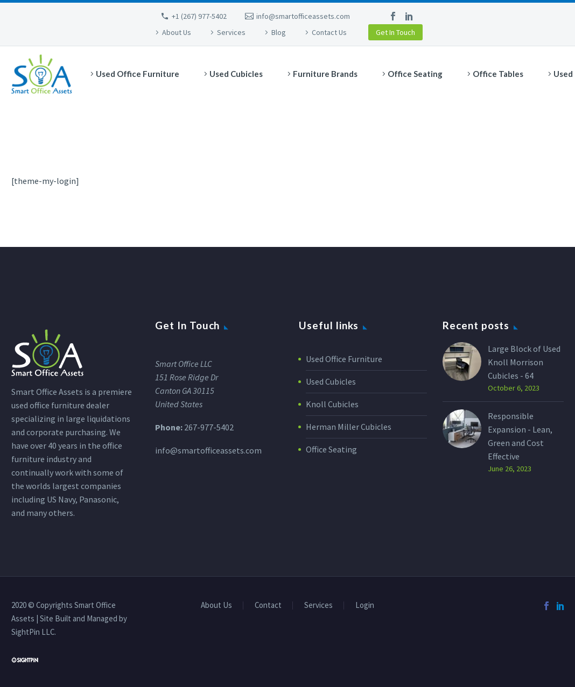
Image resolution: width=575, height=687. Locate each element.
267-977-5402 (209, 427)
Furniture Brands (325, 74)
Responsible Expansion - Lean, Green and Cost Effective (520, 436)
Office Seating (415, 74)
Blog (278, 32)
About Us (176, 32)
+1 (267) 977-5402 (199, 16)
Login (364, 605)
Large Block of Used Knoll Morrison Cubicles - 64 (524, 362)
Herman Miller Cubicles (348, 426)
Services (231, 32)
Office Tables (498, 74)
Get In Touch (395, 32)
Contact (268, 605)
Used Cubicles (236, 74)
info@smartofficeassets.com (303, 16)
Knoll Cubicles (332, 404)
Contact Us (329, 32)
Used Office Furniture (137, 74)
